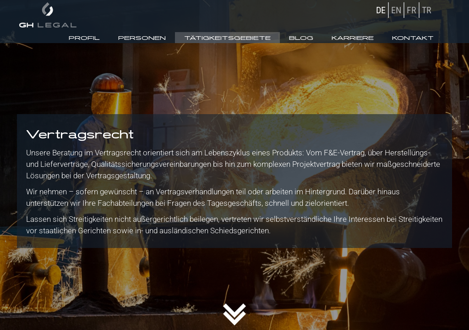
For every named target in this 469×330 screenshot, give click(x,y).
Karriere (353, 37)
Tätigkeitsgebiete (227, 37)
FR (411, 10)
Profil (84, 37)
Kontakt (413, 37)
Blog (301, 37)
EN (396, 10)
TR (426, 10)
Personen (142, 37)
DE (381, 10)
